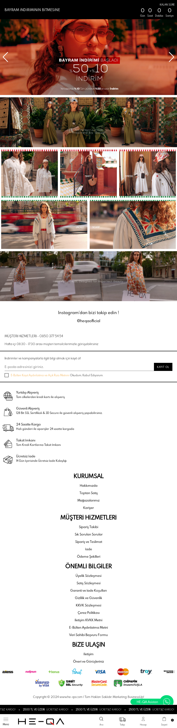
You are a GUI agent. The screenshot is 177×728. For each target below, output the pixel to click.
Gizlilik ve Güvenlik (88, 598)
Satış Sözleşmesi (88, 583)
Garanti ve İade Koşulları (88, 590)
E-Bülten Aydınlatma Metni (88, 627)
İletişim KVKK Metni (89, 620)
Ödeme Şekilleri (88, 556)
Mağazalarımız (88, 500)
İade (88, 549)
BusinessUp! (136, 697)
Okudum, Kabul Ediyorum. (54, 375)
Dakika (159, 16)
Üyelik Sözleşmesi (88, 575)
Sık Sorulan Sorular (89, 534)
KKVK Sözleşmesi (88, 605)
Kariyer (88, 507)
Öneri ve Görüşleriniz (88, 661)
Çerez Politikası (89, 612)
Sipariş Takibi (88, 527)
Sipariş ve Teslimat (88, 541)
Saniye (169, 16)
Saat (150, 16)
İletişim (88, 654)
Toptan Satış (89, 493)
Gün (142, 16)
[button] (171, 57)
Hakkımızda (88, 485)
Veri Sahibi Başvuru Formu (88, 635)
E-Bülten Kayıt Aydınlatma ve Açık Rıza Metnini (40, 375)
